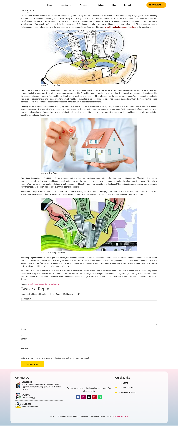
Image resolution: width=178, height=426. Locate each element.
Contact (127, 5)
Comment (26, 299)
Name (24, 329)
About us (66, 5)
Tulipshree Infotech (120, 417)
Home (49, 5)
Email (24, 339)
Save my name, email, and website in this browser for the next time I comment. (56, 358)
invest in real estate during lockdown (43, 284)
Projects (85, 5)
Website (24, 348)
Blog (114, 5)
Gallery (101, 5)
